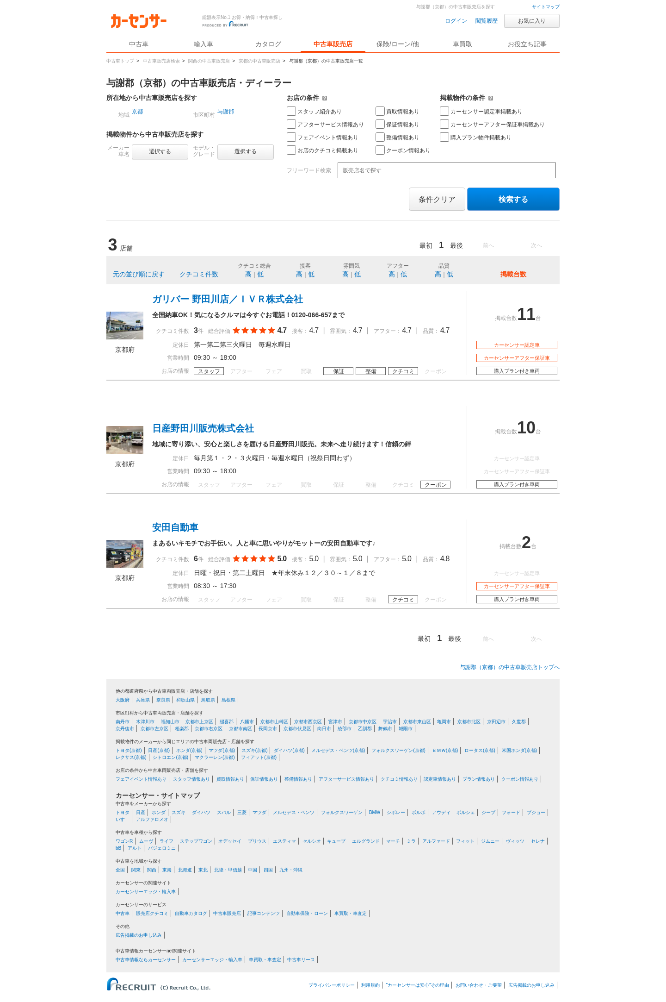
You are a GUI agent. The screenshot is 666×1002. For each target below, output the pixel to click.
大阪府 (123, 699)
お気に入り (532, 21)
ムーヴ (146, 841)
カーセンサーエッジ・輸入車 (146, 891)
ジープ (488, 812)
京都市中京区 (362, 721)
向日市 (324, 728)
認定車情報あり (440, 779)
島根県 (228, 699)
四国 (268, 869)
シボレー (396, 812)
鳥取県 (208, 699)
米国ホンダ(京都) (519, 750)
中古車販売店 (333, 44)
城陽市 (406, 728)
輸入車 (203, 44)
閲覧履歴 (486, 21)
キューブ (336, 841)
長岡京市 (268, 728)
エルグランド (366, 841)
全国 (120, 869)
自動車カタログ (191, 913)
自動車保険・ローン (307, 913)
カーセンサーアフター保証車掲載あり (492, 124)
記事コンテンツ (263, 913)
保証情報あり (397, 124)
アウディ (441, 812)
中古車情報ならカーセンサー (146, 959)
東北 (203, 869)
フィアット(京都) (259, 757)
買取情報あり (397, 111)
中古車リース (301, 959)
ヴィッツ (515, 841)
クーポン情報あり (403, 150)
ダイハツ (201, 812)
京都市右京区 (208, 728)
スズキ (178, 812)
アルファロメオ (152, 819)
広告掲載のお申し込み (139, 935)
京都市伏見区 (297, 728)
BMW (374, 812)
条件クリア (437, 199)
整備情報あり (397, 137)
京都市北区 (469, 721)
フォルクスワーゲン (342, 812)
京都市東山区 (417, 721)
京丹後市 (125, 728)
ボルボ (419, 812)
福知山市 (170, 721)
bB (118, 848)
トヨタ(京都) (129, 750)
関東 (136, 869)
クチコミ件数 (198, 274)
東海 (167, 869)
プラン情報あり (478, 779)
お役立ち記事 (527, 44)
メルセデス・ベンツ (293, 812)
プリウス (257, 841)
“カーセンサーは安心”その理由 (418, 985)
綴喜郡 (227, 721)
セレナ (538, 841)
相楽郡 (182, 728)
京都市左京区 (154, 728)
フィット (465, 841)
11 (526, 314)
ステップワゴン (196, 841)
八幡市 (247, 721)
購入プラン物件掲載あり (476, 137)
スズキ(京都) (254, 750)
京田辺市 (496, 721)
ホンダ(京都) (189, 750)
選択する (160, 151)
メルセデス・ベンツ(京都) (338, 750)
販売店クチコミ (152, 913)
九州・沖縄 (290, 869)
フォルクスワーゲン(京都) (398, 750)
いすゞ (123, 819)
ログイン (456, 21)
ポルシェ (465, 812)
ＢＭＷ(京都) (445, 750)
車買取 (462, 44)
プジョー (536, 812)
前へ (488, 245)
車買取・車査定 (350, 913)
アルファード (436, 841)
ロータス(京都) (479, 750)
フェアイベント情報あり (322, 137)
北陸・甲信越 (228, 869)
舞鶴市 (385, 728)
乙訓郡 (365, 728)
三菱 (242, 812)
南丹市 (123, 721)
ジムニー (490, 841)
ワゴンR (124, 841)
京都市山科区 (274, 721)
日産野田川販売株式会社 (203, 428)
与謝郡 (225, 111)
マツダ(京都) (222, 750)
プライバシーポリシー (331, 985)
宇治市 (390, 721)
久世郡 (519, 721)
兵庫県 (143, 699)
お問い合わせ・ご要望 (479, 985)
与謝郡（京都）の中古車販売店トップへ (510, 667)
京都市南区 (240, 728)
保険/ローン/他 (397, 44)
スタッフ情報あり (191, 779)
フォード (511, 812)
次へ (536, 245)
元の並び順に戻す (139, 274)
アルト (135, 848)
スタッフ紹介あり (314, 111)
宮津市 (335, 721)
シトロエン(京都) (170, 757)
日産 (140, 812)
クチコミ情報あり (399, 779)
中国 (252, 869)
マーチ (393, 841)
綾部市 (345, 728)
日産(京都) (159, 750)
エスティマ (284, 841)
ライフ (166, 841)
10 (526, 427)
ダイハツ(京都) (289, 750)
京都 (137, 111)
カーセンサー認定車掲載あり (481, 111)
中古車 (123, 913)
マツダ (259, 812)
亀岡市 (444, 721)
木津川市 (145, 721)
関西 (151, 869)
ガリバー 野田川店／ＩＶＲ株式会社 (227, 299)
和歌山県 (185, 699)
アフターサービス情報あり (325, 124)
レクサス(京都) (131, 757)
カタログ (268, 44)
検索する (513, 199)
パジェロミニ (162, 848)
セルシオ (311, 841)
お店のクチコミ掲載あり (322, 150)
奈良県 (163, 699)
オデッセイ (229, 841)
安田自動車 (175, 527)
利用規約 (370, 985)
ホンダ (159, 812)
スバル (224, 812)
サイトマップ (546, 6)
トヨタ (123, 812)
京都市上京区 (199, 721)
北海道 (185, 869)
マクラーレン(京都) (215, 757)
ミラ (411, 841)
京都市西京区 (308, 721)
